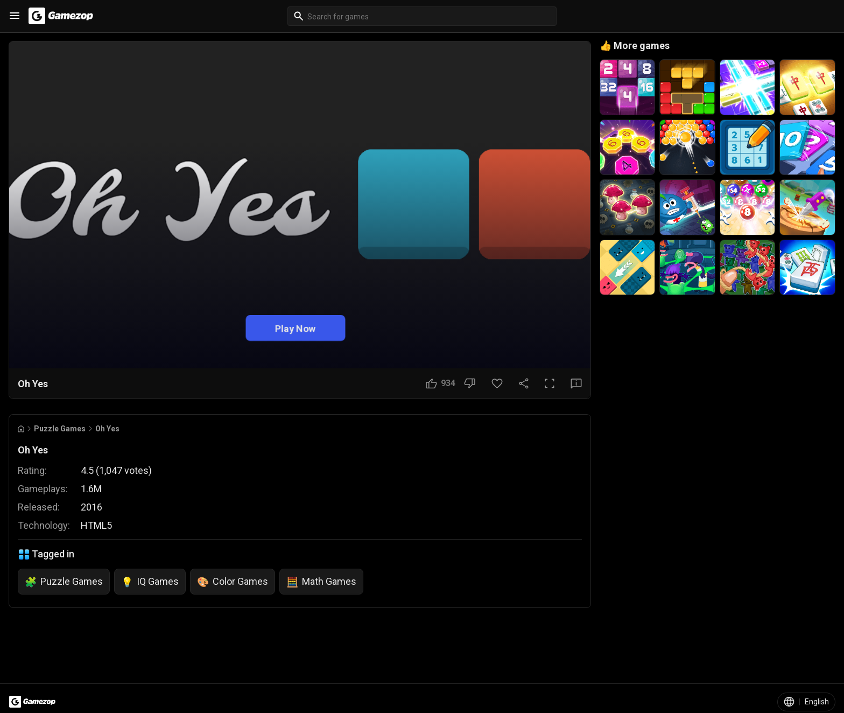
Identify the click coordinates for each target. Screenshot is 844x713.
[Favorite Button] (497, 383)
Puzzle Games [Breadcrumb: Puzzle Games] (60, 428)
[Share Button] (524, 383)
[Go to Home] (21, 428)
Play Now (295, 328)
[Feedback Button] (576, 383)
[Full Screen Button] (549, 383)
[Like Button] (440, 383)
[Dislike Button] (470, 383)
